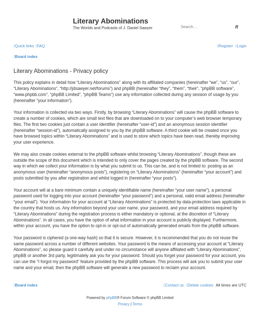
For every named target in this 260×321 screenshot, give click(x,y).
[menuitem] (40, 46)
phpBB (111, 298)
